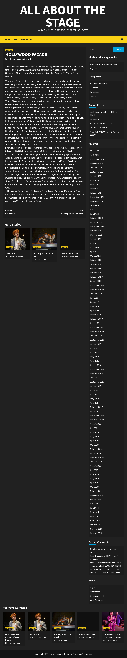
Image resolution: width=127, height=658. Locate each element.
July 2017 (94, 390)
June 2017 (94, 394)
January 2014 (95, 524)
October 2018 (96, 335)
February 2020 (96, 277)
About (8, 39)
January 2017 (95, 411)
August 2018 (95, 344)
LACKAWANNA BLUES (110, 566)
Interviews (94, 92)
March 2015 (95, 487)
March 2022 (95, 256)
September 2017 (97, 382)
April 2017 (94, 403)
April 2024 (94, 184)
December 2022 (97, 226)
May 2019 (94, 306)
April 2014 (94, 516)
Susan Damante (96, 556)
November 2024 (97, 163)
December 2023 (97, 197)
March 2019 (95, 314)
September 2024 (97, 172)
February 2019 (96, 319)
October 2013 (96, 529)
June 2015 (94, 474)
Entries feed (95, 591)
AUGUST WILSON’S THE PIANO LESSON (104, 133)
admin (20, 256)
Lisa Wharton (95, 569)
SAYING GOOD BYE (70, 253)
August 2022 (95, 239)
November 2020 (97, 272)
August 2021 (95, 268)
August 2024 (95, 176)
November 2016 (97, 419)
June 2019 (94, 302)
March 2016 (95, 445)
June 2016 (94, 432)
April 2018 (94, 361)
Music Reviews (27, 39)
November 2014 (97, 495)
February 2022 (96, 260)
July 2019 (94, 298)
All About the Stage (63, 16)
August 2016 (95, 424)
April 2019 (94, 310)
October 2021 (96, 264)
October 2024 (96, 167)
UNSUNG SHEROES (112, 562)
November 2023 (97, 201)
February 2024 (96, 193)
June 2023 (94, 214)
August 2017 (95, 386)
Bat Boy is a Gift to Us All (101, 123)
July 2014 (94, 503)
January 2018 (95, 365)
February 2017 (96, 407)
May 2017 (94, 398)
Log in (92, 587)
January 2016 (95, 453)
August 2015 (95, 466)
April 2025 (94, 155)
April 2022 (94, 251)
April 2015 (94, 482)
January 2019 (95, 323)
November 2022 (97, 230)
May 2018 (94, 356)
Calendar (94, 87)
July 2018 (94, 348)
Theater (9, 50)
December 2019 (97, 285)
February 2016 (96, 449)
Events (16, 39)
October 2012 (96, 533)
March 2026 (95, 151)
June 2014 (94, 508)
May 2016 (94, 436)
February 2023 (96, 218)
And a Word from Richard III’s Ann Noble (104, 113)
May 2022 (94, 247)
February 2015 (96, 491)
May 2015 (94, 478)
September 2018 (97, 340)
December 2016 (97, 415)
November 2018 (97, 331)
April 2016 (94, 440)
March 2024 (95, 188)
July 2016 (94, 428)
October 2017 (96, 377)
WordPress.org (96, 600)
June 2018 (94, 352)
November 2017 (97, 373)
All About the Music (98, 83)
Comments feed (97, 596)
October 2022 (96, 235)
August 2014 (95, 499)
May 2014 (94, 512)
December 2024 (97, 159)
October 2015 (96, 461)
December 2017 (97, 369)
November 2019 (97, 289)
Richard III (11, 253)
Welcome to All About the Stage (103, 64)
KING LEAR (25, 212)
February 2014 (96, 520)
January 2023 (95, 222)
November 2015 (97, 457)
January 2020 (95, 281)
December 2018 (97, 327)
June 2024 (94, 180)
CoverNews (72, 653)
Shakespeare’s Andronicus (65, 212)
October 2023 (96, 205)
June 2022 (94, 243)
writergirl (26, 59)
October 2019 (96, 293)
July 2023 (94, 209)
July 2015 (94, 470)
